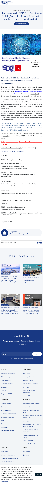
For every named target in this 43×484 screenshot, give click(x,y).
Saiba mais (4, 481)
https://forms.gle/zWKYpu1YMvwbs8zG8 (13, 151)
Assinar (37, 354)
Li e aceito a (15, 358)
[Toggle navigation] (40, 3)
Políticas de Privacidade (26, 358)
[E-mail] (18, 354)
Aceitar (39, 474)
